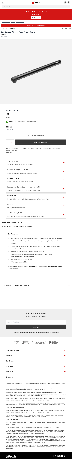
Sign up (36, 327)
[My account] (68, 2)
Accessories (6, 22)
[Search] (36, 6)
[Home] (36, 2)
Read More (9, 152)
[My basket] (65, 2)
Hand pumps (20, 22)
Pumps (13, 22)
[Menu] (13, 2)
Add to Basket (40, 142)
